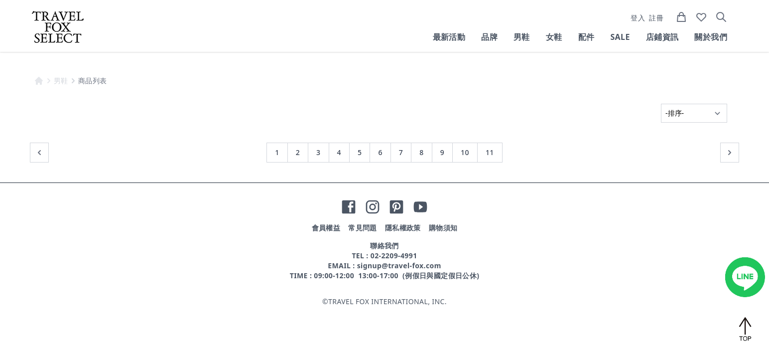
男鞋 (521, 36)
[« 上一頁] (39, 153)
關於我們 (710, 36)
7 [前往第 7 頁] (401, 152)
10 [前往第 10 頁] (465, 152)
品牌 (489, 36)
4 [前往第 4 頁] (339, 152)
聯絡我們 (384, 245)
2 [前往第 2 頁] (298, 152)
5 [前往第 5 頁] (360, 152)
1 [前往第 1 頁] (277, 152)
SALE (620, 36)
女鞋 (554, 36)
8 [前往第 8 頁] (421, 152)
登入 (638, 17)
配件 (586, 36)
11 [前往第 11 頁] (490, 152)
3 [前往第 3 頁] (318, 152)
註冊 (656, 17)
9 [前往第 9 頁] (442, 152)
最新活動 (449, 36)
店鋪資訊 (662, 36)
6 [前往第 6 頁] (380, 152)
